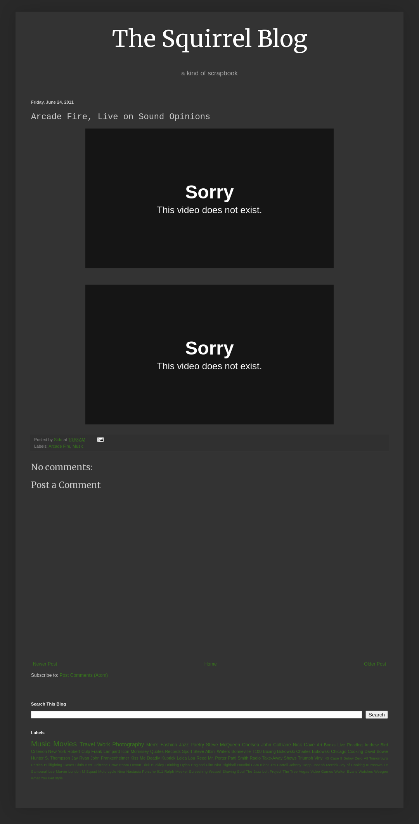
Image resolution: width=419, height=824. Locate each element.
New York (57, 751)
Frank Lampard (106, 751)
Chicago (338, 751)
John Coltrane (276, 745)
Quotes (157, 751)
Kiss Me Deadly (145, 758)
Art (319, 745)
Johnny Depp (300, 765)
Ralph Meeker (176, 772)
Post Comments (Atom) (83, 675)
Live (341, 745)
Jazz (184, 745)
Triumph (305, 758)
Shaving (229, 772)
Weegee (381, 772)
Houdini (243, 765)
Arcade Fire (59, 446)
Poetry (197, 745)
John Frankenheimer (109, 758)
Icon (125, 751)
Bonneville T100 (246, 751)
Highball (229, 765)
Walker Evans (345, 772)
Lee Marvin (57, 772)
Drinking (172, 765)
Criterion (39, 751)
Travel (87, 745)
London (74, 772)
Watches (365, 772)
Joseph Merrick (325, 765)
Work (103, 745)
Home (210, 664)
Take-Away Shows (279, 758)
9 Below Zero (351, 758)
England (197, 765)
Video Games (321, 772)
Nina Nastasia (129, 772)
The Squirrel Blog (209, 38)
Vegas (304, 772)
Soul (240, 772)
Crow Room (119, 765)
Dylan (185, 765)
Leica (182, 758)
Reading (354, 745)
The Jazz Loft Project (263, 772)
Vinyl (318, 758)
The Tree (290, 772)
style (59, 778)
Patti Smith (238, 758)
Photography (128, 745)
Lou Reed (197, 758)
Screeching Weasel (205, 772)
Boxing (269, 751)
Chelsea (250, 745)
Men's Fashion (161, 745)
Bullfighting (53, 765)
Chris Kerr (83, 765)
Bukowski (286, 751)
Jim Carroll (279, 765)
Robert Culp (79, 751)
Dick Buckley (153, 765)
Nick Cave (304, 745)
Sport (187, 751)
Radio (255, 758)
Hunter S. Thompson (50, 758)
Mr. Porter (217, 758)
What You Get (42, 778)
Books (330, 745)
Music (78, 446)
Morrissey (140, 751)
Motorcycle (107, 772)
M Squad (89, 772)
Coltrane (100, 765)
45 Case (332, 758)
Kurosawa (374, 765)
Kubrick (168, 758)
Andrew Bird (376, 745)
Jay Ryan (80, 758)
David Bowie (376, 751)
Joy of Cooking (352, 765)
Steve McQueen (223, 745)
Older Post (375, 664)
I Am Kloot (259, 765)
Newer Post (45, 664)
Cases (68, 765)
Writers (223, 751)
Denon (135, 765)
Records (172, 751)
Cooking (355, 751)
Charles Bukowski (312, 751)
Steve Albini (205, 751)
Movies (65, 744)
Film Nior (213, 765)
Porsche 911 (152, 772)
